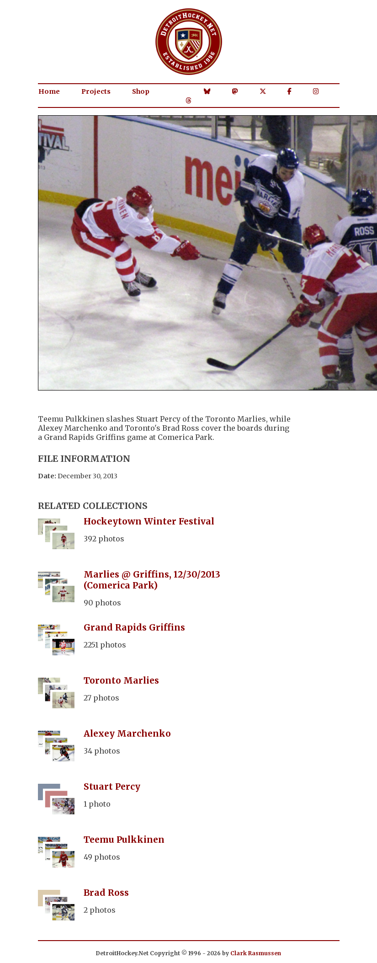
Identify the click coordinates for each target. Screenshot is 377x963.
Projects (96, 91)
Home (49, 91)
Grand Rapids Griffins (134, 627)
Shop (140, 91)
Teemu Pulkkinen (124, 839)
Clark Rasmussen (255, 953)
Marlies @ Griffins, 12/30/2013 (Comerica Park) (152, 580)
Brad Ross (106, 892)
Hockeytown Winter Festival (149, 521)
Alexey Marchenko (127, 733)
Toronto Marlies (121, 680)
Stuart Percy (112, 786)
